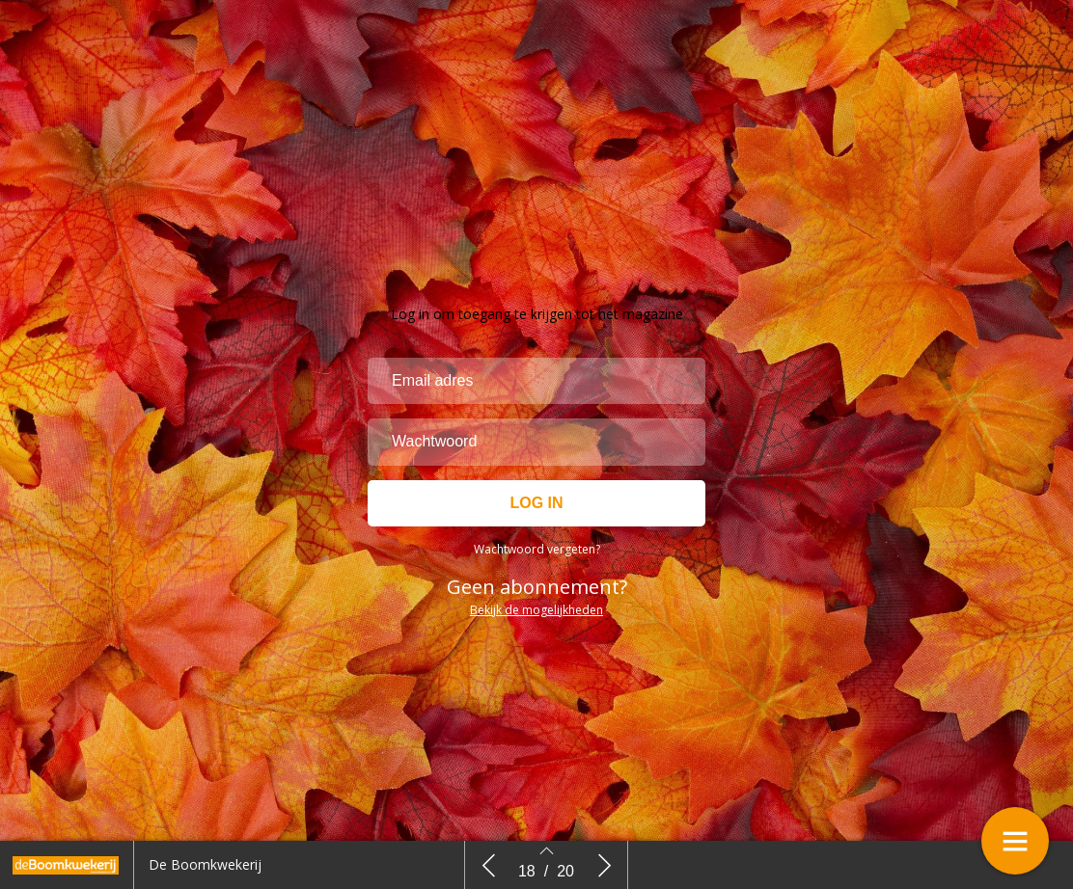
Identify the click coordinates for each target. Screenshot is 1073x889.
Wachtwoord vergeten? (537, 549)
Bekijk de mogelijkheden (536, 610)
